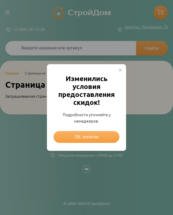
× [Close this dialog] (120, 70)
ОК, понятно (87, 137)
